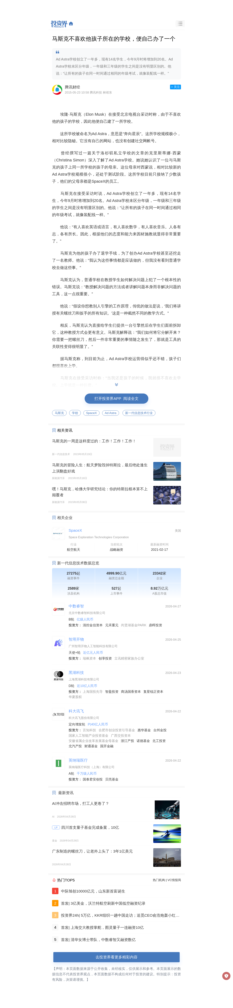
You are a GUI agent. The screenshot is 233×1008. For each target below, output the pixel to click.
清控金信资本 (93, 625)
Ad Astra (110, 413)
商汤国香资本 (131, 691)
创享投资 (105, 658)
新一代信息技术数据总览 (78, 563)
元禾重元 (112, 625)
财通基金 (91, 746)
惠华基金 (144, 730)
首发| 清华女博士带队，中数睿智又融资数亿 (98, 940)
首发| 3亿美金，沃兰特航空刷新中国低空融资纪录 (103, 903)
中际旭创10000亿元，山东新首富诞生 (93, 891)
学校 (75, 413)
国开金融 (107, 746)
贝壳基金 (112, 779)
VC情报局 (174, 880)
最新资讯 (66, 793)
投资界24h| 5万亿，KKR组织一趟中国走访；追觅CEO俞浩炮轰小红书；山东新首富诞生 (118, 916)
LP (56, 827)
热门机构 (159, 880)
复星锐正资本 (153, 691)
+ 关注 (175, 87)
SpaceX (91, 413)
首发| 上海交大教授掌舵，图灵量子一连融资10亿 (102, 927)
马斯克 (59, 413)
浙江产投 (127, 741)
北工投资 (159, 741)
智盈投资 (112, 691)
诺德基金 (143, 741)
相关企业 (64, 518)
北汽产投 (75, 746)
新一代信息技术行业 (139, 413)
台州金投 (160, 730)
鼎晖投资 (155, 625)
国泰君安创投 (93, 779)
